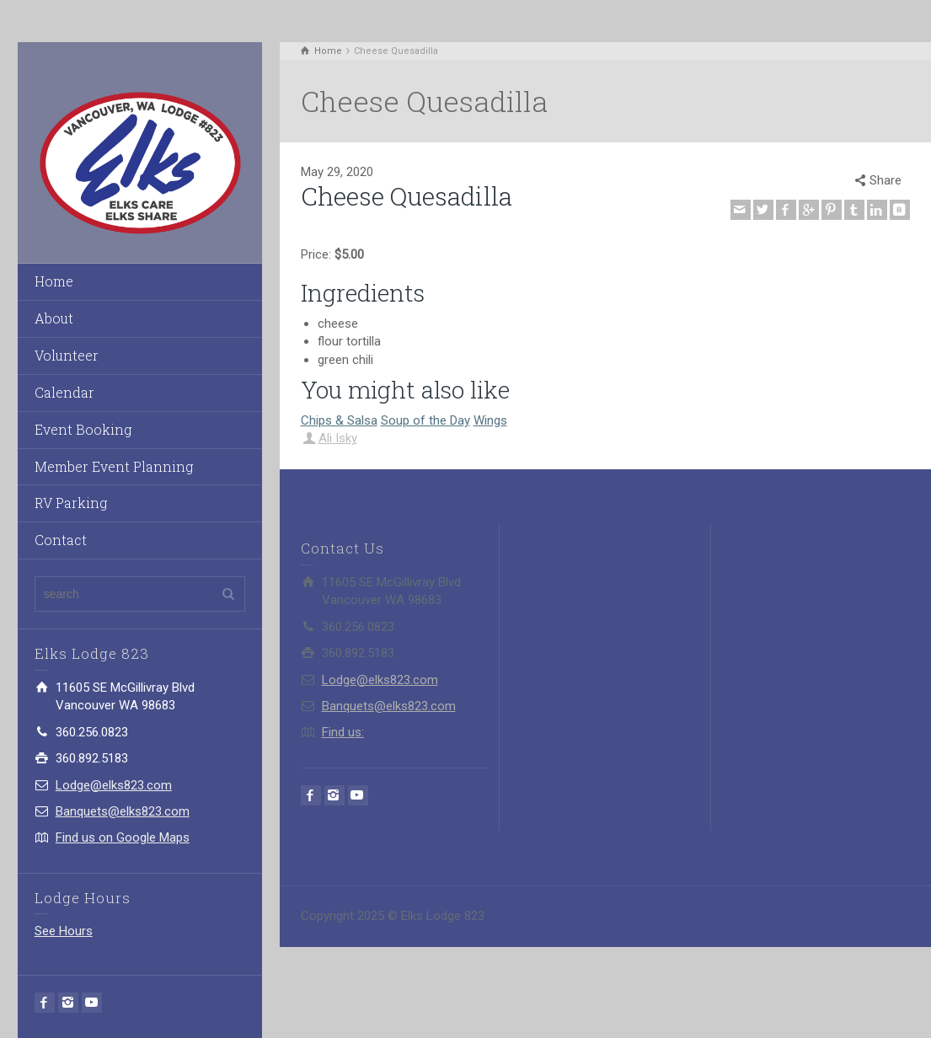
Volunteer (67, 355)
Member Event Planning (114, 466)
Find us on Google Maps (123, 837)
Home (54, 281)
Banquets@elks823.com (123, 811)
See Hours (64, 931)
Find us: (343, 732)
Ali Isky (337, 438)
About (54, 318)
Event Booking (83, 429)
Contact (61, 539)
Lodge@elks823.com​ (114, 785)
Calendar (64, 392)
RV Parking (71, 502)
